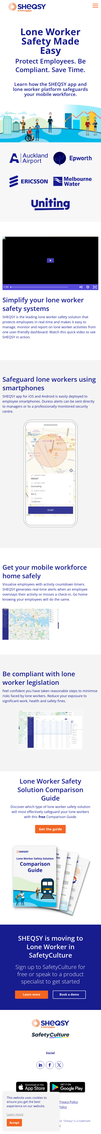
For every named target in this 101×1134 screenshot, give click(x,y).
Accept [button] (14, 1123)
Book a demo (69, 994)
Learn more (31, 994)
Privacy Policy (68, 1102)
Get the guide (50, 829)
